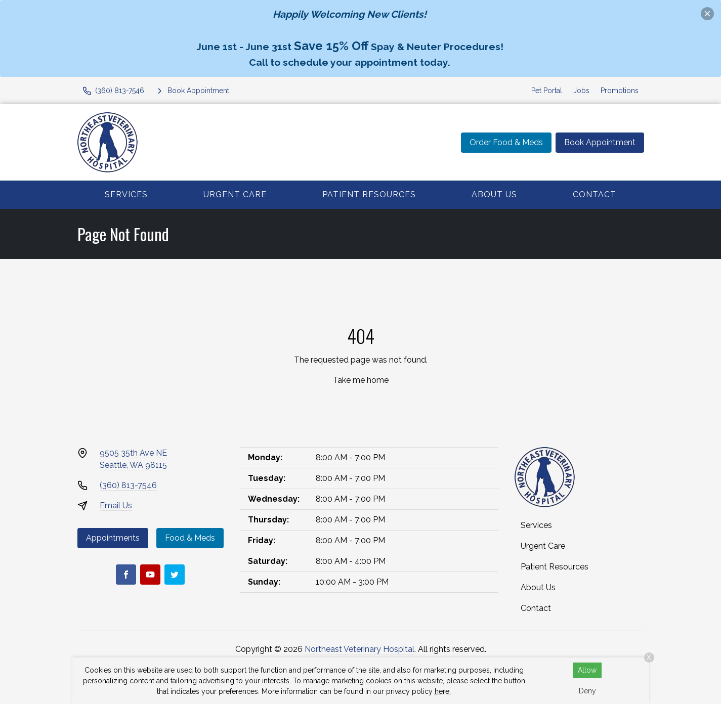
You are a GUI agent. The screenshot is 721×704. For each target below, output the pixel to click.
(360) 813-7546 (128, 485)
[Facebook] (126, 574)
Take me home (361, 380)
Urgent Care (235, 194)
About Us (494, 194)
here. (443, 691)
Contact (594, 194)
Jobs (581, 90)
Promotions (620, 90)
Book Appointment (599, 142)
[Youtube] (150, 574)
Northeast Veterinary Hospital (359, 649)
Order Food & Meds (506, 142)
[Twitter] (174, 574)
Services (126, 194)
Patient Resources (369, 194)
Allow (587, 670)
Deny (587, 691)
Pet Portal (546, 90)
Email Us (116, 505)
